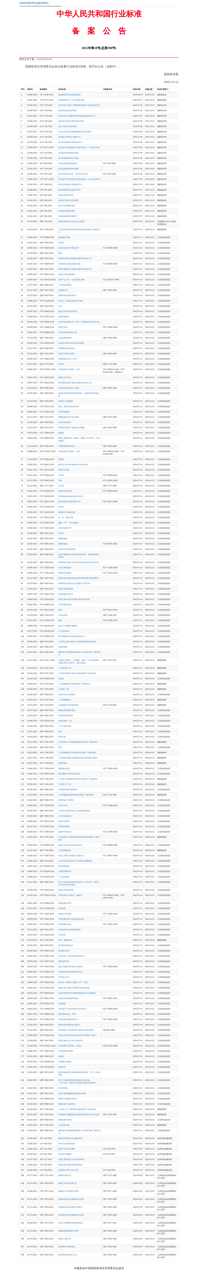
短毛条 (61, 507)
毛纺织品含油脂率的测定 (68, 998)
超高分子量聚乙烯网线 (67, 626)
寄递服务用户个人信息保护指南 (71, 100)
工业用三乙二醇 (64, 784)
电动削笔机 (63, 647)
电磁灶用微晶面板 (65, 589)
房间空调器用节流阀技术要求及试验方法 (75, 269)
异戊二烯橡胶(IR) (65, 940)
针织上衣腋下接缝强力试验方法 (71, 856)
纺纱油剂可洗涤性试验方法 (69, 501)
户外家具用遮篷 (64, 285)
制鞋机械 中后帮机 (66, 800)
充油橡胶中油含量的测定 (68, 705)
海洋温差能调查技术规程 (68, 158)
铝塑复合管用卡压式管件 (68, 1170)
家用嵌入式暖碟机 (65, 401)
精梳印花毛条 (63, 470)
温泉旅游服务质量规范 (67, 216)
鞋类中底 (62, 737)
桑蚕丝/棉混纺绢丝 (66, 890)
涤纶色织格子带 (64, 528)
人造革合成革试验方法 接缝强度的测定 (74, 811)
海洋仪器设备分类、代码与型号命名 (73, 174)
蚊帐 (60, 610)
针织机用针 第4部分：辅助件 (70, 895)
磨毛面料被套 (63, 866)
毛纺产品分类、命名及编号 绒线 (71, 280)
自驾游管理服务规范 (66, 211)
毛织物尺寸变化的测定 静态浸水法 (72, 1009)
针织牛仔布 (63, 805)
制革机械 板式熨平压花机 (68, 388)
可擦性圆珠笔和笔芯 (66, 446)
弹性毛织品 (63, 327)
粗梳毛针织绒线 (64, 914)
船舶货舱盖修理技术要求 (68, 1231)
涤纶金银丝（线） (65, 721)
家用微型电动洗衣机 (66, 348)
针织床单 (62, 935)
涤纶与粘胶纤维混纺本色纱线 (70, 966)
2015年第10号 (44, 59)
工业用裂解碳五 (64, 850)
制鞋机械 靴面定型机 (66, 710)
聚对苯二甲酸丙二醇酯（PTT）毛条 (73, 982)
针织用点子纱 (63, 977)
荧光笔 (61, 364)
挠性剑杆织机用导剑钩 (67, 311)
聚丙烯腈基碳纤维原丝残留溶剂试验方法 (75, 383)
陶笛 (60, 253)
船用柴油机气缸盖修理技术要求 (71, 1199)
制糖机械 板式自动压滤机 (68, 417)
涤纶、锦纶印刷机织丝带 (68, 406)
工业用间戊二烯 (64, 668)
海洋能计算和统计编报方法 (69, 137)
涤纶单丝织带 (63, 821)
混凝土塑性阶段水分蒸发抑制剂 (71, 1159)
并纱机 (61, 475)
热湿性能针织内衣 (65, 594)
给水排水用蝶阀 (64, 1154)
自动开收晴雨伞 (64, 422)
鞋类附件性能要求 (65, 715)
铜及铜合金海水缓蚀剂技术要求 (71, 121)
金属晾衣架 (63, 290)
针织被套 (62, 1003)
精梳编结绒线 (63, 768)
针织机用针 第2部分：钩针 (69, 451)
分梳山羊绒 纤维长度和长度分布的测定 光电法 (77, 1035)
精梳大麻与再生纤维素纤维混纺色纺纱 (74, 988)
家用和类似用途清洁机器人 (69, 1025)
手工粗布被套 (63, 877)
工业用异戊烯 (63, 1125)
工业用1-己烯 (63, 689)
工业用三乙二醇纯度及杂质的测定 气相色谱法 (77, 1109)
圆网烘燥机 (63, 544)
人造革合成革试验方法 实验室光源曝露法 (75, 861)
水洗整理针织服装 (65, 1051)
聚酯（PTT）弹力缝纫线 (68, 523)
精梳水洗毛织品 (64, 377)
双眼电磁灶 (63, 538)
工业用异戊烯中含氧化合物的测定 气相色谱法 (77, 673)
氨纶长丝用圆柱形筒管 (67, 1099)
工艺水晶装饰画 (64, 816)
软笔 (60, 731)
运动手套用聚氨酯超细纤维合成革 (72, 1093)
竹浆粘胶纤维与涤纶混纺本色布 (71, 919)
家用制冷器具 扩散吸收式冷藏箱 (71, 427)
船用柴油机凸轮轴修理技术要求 (71, 1215)
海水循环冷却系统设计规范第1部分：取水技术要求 (79, 179)
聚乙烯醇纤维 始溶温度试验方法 (71, 636)
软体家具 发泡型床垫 (66, 549)
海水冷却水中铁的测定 (67, 126)
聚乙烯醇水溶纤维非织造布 (69, 774)
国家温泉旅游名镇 (65, 195)
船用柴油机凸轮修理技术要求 (70, 1207)
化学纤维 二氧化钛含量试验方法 (71, 956)
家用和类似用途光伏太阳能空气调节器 (74, 583)
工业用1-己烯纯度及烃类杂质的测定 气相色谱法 (78, 779)
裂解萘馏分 (63, 763)
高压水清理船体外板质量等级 (70, 1223)
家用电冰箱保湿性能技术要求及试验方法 (75, 258)
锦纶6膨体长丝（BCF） (68, 1014)
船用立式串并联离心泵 (67, 1183)
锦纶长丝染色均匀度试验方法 (70, 845)
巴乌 (60, 306)
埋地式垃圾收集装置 (66, 1144)
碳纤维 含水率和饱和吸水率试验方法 (73, 464)
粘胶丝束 (62, 1067)
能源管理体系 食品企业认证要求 (71, 221)
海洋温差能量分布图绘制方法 (70, 142)
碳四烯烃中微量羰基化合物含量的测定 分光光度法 (79, 1114)
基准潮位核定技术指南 (67, 110)
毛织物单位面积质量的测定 (69, 264)
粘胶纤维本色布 (64, 832)
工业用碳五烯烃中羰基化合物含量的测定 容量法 (78, 758)
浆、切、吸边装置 (65, 517)
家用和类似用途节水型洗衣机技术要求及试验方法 (78, 562)
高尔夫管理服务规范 (66, 206)
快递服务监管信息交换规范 (69, 95)
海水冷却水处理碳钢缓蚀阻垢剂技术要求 (75, 132)
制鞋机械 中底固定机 (66, 1104)
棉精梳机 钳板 (64, 237)
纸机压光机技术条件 (66, 354)
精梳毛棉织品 (63, 317)
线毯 (60, 620)
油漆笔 (61, 1056)
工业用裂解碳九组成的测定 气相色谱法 (74, 684)
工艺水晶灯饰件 (64, 726)
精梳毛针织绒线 (64, 573)
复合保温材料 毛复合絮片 (68, 248)
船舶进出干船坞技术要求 (68, 1191)
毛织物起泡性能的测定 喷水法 (70, 972)
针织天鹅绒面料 (64, 568)
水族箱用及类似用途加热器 (69, 930)
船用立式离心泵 (64, 1239)
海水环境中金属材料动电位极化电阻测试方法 (76, 116)
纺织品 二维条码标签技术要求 (70, 301)
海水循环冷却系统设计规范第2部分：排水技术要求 (79, 147)
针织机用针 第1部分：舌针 (69, 369)
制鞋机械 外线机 (65, 1120)
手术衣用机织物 (64, 605)
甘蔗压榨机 (63, 615)
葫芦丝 (61, 533)
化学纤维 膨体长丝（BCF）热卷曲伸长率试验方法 (79, 322)
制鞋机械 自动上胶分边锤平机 (70, 1040)
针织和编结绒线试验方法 (68, 1019)
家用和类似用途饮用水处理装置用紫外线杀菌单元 (78, 578)
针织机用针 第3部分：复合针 (70, 1046)
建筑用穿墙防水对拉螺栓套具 (70, 1138)
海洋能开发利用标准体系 (68, 153)
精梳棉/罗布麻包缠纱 (66, 512)
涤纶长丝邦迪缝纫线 (66, 274)
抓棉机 (61, 459)
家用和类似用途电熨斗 (67, 295)
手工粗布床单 (63, 631)
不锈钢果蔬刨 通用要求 (67, 789)
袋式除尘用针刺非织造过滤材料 (71, 343)
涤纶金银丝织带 (64, 903)
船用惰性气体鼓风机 (66, 1247)
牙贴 (60, 747)
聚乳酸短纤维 (63, 951)
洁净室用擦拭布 (64, 871)
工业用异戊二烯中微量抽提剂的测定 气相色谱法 (78, 742)
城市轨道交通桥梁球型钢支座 (70, 1165)
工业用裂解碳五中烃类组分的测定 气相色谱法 (77, 752)
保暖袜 (61, 433)
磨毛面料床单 (63, 961)
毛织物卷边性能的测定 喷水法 (70, 496)
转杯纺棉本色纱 (64, 924)
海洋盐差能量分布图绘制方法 (70, 184)
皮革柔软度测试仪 (65, 945)
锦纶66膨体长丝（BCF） (68, 359)
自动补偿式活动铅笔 (66, 694)
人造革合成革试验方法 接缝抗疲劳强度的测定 (77, 642)
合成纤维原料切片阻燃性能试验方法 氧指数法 (77, 993)
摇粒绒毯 (62, 908)
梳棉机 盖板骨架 (65, 491)
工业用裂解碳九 (64, 700)
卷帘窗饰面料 (63, 826)
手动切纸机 (63, 1088)
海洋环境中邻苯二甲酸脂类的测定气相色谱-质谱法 (79, 105)
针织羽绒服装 (63, 412)
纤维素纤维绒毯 (64, 1062)
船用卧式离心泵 (64, 1175)
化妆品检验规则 (64, 338)
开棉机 (61, 679)
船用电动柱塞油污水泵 (67, 1255)
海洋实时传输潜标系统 (67, 163)
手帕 (60, 480)
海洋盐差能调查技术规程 (68, 169)
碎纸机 (61, 243)
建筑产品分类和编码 (66, 1149)
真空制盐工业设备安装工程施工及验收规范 (76, 1030)
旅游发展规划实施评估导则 (69, 190)
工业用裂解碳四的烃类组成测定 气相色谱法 (76, 795)
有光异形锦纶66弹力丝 (67, 332)
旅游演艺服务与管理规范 (68, 200)
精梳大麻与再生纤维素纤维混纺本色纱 (74, 599)
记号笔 (61, 486)
